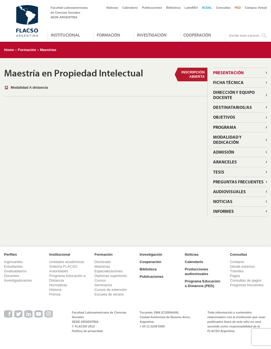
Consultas (223, 7)
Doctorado (103, 262)
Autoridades (58, 271)
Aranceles (225, 162)
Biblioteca (173, 7)
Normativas (58, 285)
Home (9, 50)
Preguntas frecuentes (238, 181)
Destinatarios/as (232, 107)
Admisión (223, 152)
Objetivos (224, 117)
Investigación (152, 35)
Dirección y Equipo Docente (234, 95)
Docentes (11, 276)
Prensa (54, 294)
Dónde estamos (242, 266)
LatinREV (191, 7)
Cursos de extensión (111, 290)
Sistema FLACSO (63, 266)
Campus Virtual (256, 7)
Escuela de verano (109, 294)
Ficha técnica (228, 82)
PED (238, 7)
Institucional (65, 35)
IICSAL (207, 7)
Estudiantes (13, 266)
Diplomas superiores (111, 276)
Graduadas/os (15, 271)
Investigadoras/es (18, 280)
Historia (55, 290)
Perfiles (10, 254)
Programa (224, 127)
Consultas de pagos (245, 280)
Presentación (228, 72)
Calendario (130, 7)
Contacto (237, 262)
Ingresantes (13, 262)
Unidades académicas (66, 262)
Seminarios (103, 285)
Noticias (112, 7)
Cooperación (197, 35)
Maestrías (48, 50)
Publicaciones (152, 7)
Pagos (235, 276)
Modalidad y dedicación (227, 139)
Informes (223, 211)
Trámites (237, 271)
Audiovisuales (229, 191)
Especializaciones (109, 271)
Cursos (100, 280)
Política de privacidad (87, 331)
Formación (108, 35)
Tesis (218, 172)
